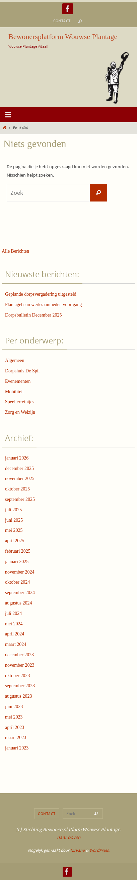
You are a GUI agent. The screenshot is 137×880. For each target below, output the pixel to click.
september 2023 (20, 685)
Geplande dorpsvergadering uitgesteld (40, 294)
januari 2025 (16, 561)
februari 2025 (17, 551)
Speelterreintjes (19, 401)
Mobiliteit (14, 391)
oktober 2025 (17, 488)
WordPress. (99, 850)
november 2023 (19, 665)
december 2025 (19, 468)
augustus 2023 (18, 696)
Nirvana (77, 850)
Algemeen (14, 360)
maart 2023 (15, 737)
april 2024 (14, 633)
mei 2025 (14, 530)
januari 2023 (16, 747)
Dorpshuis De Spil (22, 370)
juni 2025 (14, 520)
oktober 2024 (17, 582)
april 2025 (14, 540)
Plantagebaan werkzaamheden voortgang (43, 304)
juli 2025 (13, 509)
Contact (62, 20)
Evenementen (17, 381)
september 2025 (20, 499)
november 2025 (19, 478)
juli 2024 (13, 613)
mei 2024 (14, 623)
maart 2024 (15, 644)
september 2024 (20, 592)
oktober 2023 (17, 675)
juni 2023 (14, 706)
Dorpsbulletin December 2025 (33, 315)
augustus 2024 (18, 603)
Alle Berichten (15, 251)
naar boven (68, 837)
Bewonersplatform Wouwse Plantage (62, 36)
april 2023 (14, 727)
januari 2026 (16, 458)
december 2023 (19, 654)
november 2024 (19, 572)
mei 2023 (14, 717)
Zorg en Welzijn (20, 412)
